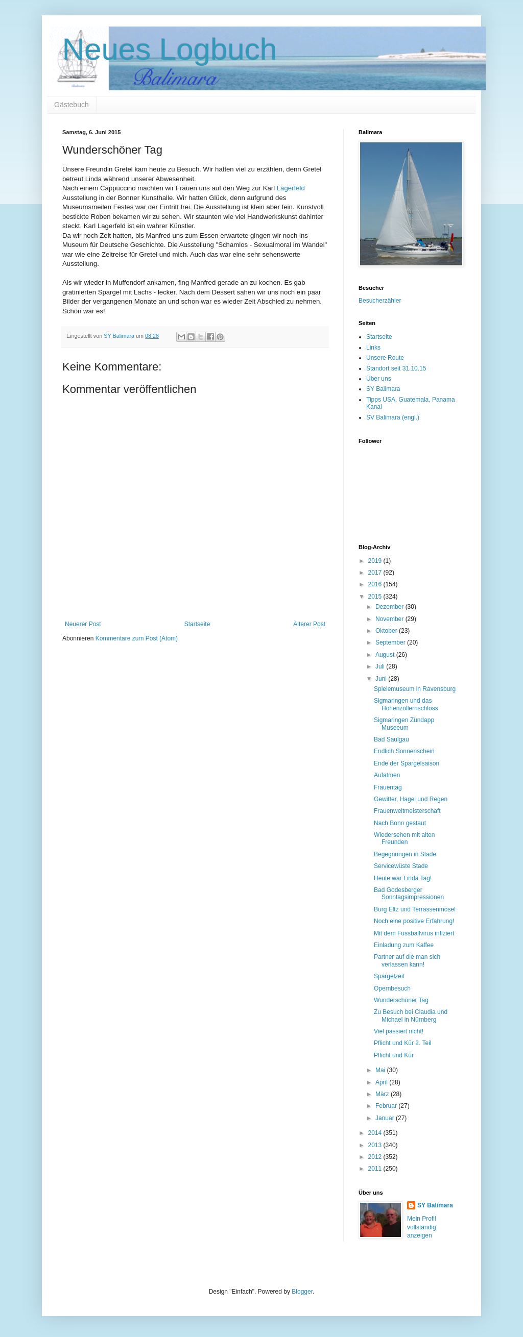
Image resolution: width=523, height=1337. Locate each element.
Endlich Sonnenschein (404, 751)
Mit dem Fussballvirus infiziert (414, 933)
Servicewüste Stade (401, 866)
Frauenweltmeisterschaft (407, 810)
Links (373, 347)
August (385, 654)
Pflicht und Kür (394, 1055)
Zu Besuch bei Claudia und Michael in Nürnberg (410, 1015)
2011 (376, 1168)
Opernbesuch (392, 988)
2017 (376, 572)
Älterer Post (309, 624)
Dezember (390, 606)
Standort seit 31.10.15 (396, 368)
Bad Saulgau (391, 739)
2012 (376, 1156)
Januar (385, 1118)
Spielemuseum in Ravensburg (415, 688)
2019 (376, 560)
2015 (376, 596)
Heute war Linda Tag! (403, 878)
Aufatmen (387, 775)
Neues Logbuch (169, 49)
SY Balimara (383, 388)
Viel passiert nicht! (398, 1031)
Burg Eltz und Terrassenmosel (415, 909)
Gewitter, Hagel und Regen (410, 799)
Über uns (378, 378)
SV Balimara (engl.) (392, 417)
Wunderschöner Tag (401, 1000)
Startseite (197, 624)
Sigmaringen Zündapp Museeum (404, 723)
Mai (381, 1070)
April (382, 1082)
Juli (380, 666)
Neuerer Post (83, 624)
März (383, 1094)
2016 (376, 584)
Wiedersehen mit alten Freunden (404, 838)
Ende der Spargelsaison (406, 763)
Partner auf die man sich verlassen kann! (407, 960)
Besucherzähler (380, 300)
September (391, 642)
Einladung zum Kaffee (404, 945)
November (390, 619)
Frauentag (388, 787)
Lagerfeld (291, 188)
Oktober (387, 630)
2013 (376, 1145)
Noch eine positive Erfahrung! (414, 921)
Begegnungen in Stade (405, 854)
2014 (376, 1132)
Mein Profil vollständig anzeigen (421, 1227)
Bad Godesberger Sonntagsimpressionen (409, 893)
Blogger (302, 1291)
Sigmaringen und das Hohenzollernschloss (406, 704)
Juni (381, 678)
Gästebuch (71, 105)
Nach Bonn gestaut (400, 823)
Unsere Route (385, 357)
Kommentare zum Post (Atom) (137, 638)
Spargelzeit (389, 976)
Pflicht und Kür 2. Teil (403, 1043)
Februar (386, 1105)
